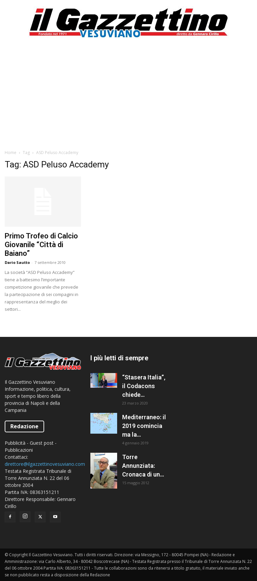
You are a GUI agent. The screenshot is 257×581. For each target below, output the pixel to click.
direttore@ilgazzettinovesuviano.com (45, 464)
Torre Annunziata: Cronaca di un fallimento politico (141, 466)
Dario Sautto (17, 262)
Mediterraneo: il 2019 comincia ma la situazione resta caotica (144, 426)
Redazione (24, 426)
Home (10, 152)
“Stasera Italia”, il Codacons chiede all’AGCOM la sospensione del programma (143, 386)
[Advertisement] (128, 94)
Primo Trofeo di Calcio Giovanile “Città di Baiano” (41, 245)
